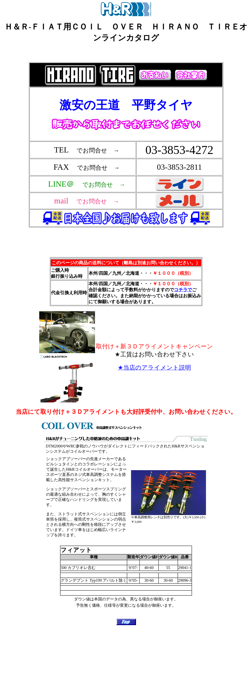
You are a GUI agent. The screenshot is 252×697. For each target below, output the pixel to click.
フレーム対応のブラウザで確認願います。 (127, 153)
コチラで (183, 289)
